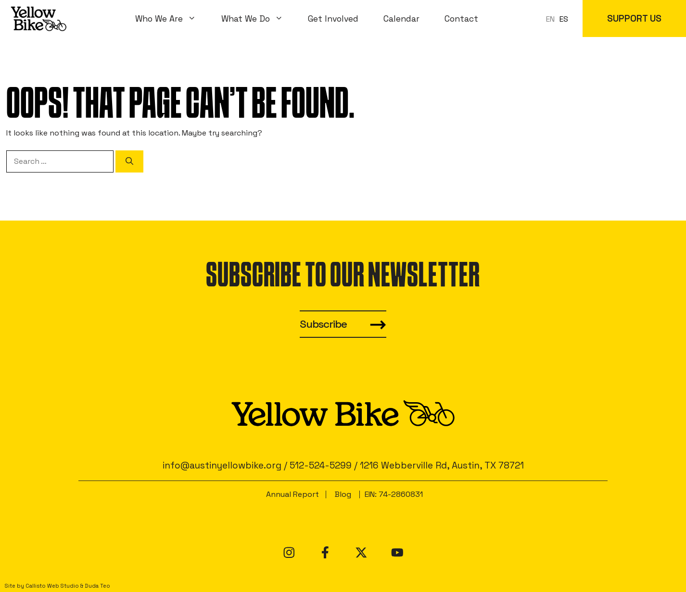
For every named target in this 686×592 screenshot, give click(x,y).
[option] (564, 19)
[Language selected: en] (559, 18)
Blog (343, 494)
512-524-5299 (321, 465)
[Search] (129, 161)
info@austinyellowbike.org (222, 465)
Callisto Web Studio (52, 585)
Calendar (401, 18)
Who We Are (172, 18)
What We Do (258, 18)
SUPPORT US (634, 18)
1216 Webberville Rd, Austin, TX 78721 (442, 465)
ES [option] (563, 19)
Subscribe (323, 324)
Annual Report (292, 494)
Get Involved (333, 18)
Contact (461, 18)
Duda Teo (97, 585)
